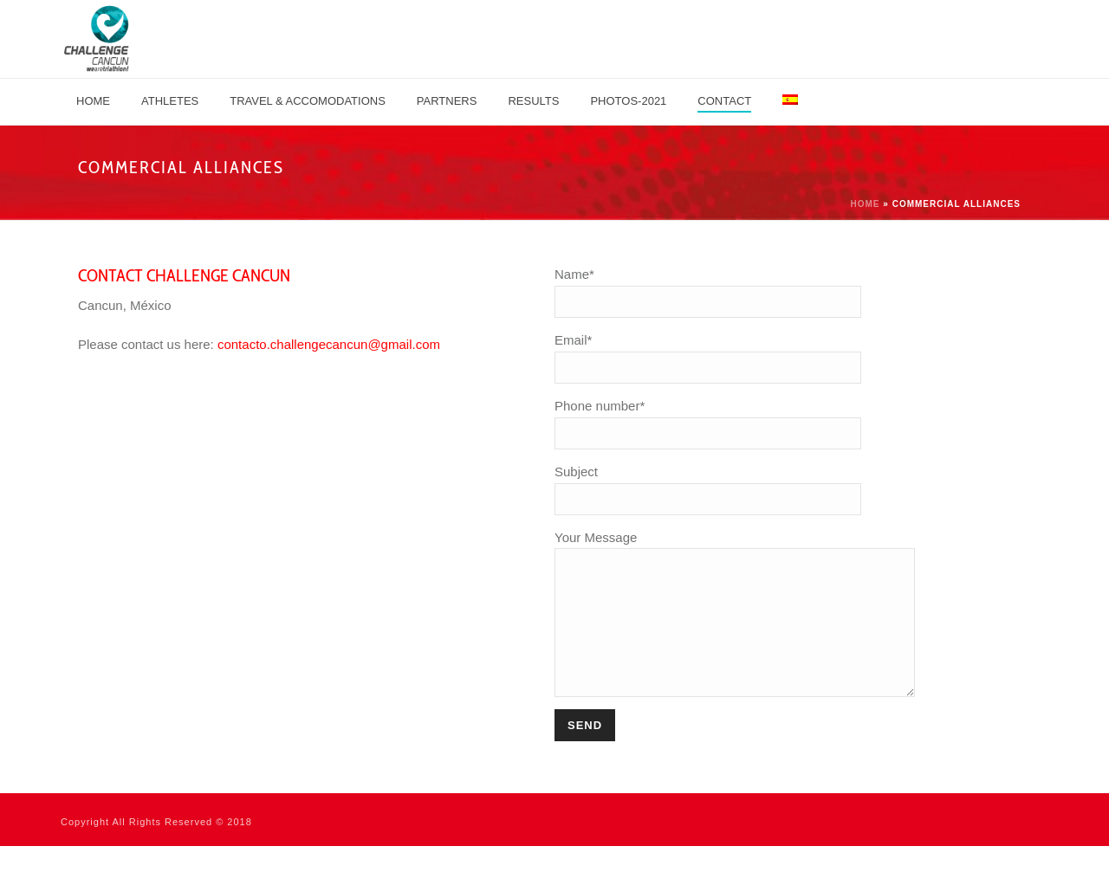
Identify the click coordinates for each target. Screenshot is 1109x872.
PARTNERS (447, 100)
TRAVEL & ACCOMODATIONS (308, 100)
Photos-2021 (628, 100)
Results (533, 100)
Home (93, 100)
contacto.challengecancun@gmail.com (328, 344)
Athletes (169, 100)
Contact (724, 100)
